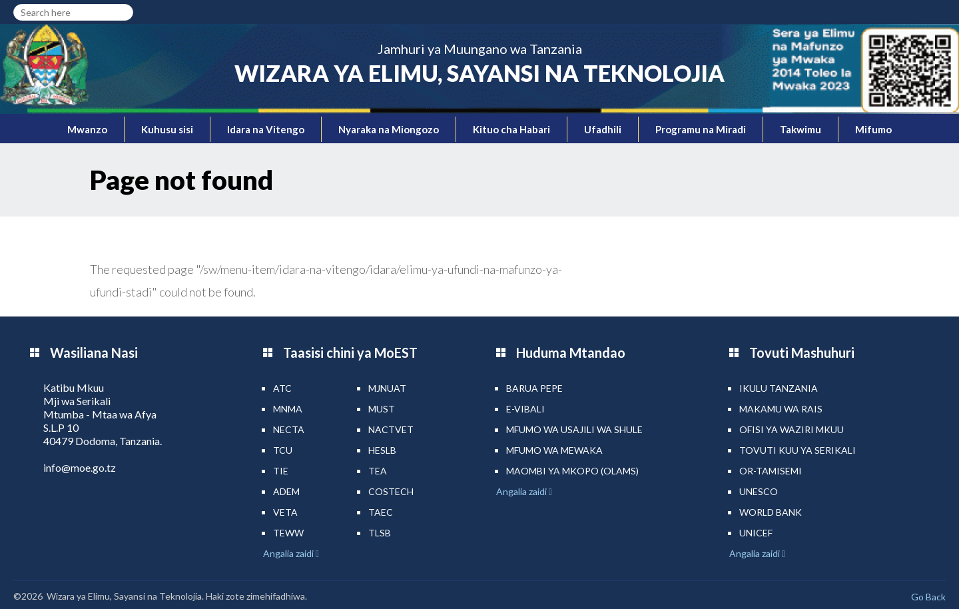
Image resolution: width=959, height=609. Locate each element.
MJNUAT (387, 388)
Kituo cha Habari (511, 129)
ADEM (286, 491)
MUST (381, 408)
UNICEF (756, 532)
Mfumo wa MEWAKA (554, 450)
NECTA (288, 429)
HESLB (382, 450)
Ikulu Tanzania (778, 388)
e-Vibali (525, 408)
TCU (282, 450)
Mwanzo (87, 129)
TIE (280, 470)
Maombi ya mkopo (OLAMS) (572, 470)
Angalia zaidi (289, 553)
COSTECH (391, 491)
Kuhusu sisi (167, 129)
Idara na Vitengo (265, 129)
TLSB (379, 532)
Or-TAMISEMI (770, 470)
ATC (282, 388)
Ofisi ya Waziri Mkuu (791, 429)
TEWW (288, 532)
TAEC (380, 512)
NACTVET (391, 429)
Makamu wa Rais (780, 408)
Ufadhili (602, 129)
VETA (285, 512)
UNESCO (758, 491)
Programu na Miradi (700, 129)
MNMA (287, 408)
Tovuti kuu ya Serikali (797, 450)
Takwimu (800, 129)
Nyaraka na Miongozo (388, 129)
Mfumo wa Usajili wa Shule (574, 429)
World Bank (770, 512)
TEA (377, 470)
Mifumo (873, 129)
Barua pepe (534, 388)
